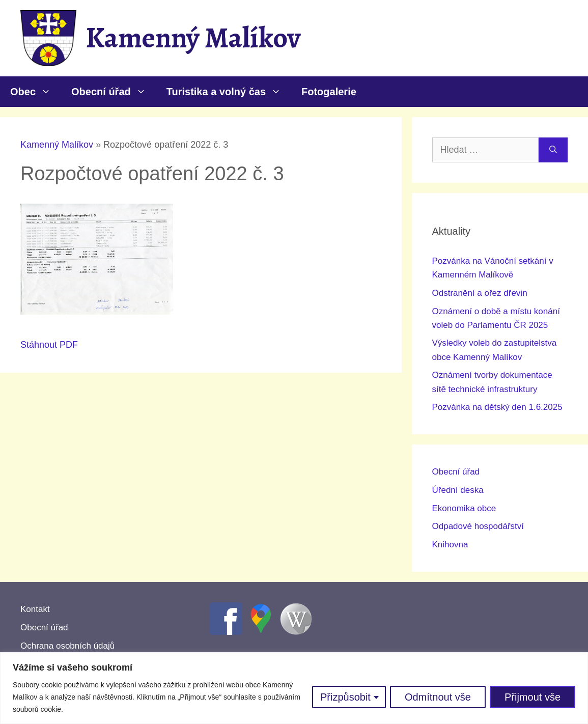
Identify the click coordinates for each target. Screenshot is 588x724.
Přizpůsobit (345, 697)
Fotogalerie (328, 91)
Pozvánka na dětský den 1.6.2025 (497, 407)
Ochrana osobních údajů (67, 646)
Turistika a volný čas (228, 91)
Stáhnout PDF (49, 345)
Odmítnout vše (438, 697)
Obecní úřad (113, 91)
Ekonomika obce (464, 508)
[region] (294, 688)
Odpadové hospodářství (478, 526)
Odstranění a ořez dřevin (479, 293)
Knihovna (450, 544)
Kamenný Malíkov (193, 37)
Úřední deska (458, 490)
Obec (35, 91)
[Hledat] (553, 149)
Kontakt (35, 609)
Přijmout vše (533, 697)
